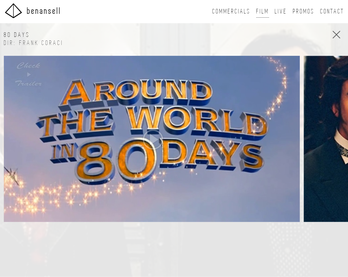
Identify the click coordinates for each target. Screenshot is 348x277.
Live (281, 11)
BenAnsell (32, 10)
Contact (332, 11)
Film (262, 11)
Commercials (231, 11)
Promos (303, 11)
